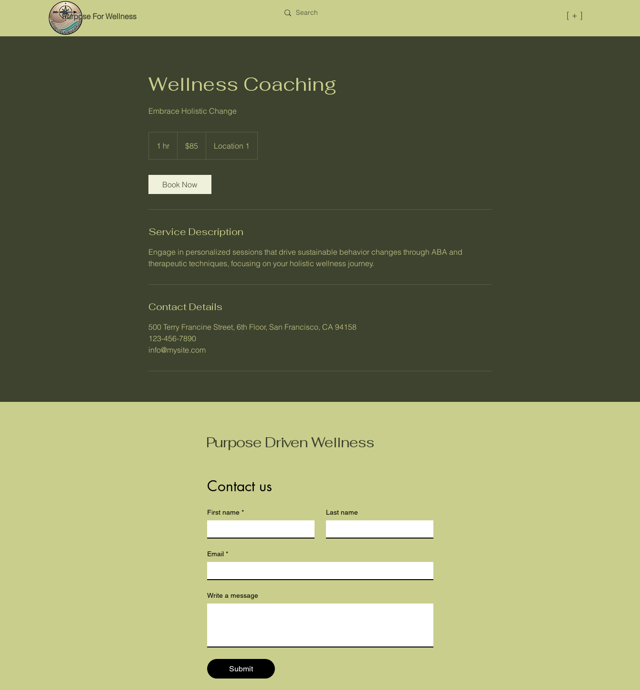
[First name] (258, 529)
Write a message (232, 595)
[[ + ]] (539, 14)
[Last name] (377, 529)
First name (225, 512)
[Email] (317, 570)
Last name (342, 512)
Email (217, 554)
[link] (179, 184)
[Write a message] (320, 625)
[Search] (307, 13)
